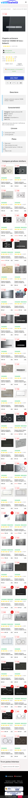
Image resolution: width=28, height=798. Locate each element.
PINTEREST (18, 776)
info (12, 186)
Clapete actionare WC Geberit (20, 9)
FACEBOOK (9, 776)
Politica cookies (18, 782)
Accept (20, 796)
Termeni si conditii (11, 781)
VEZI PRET (14, 78)
